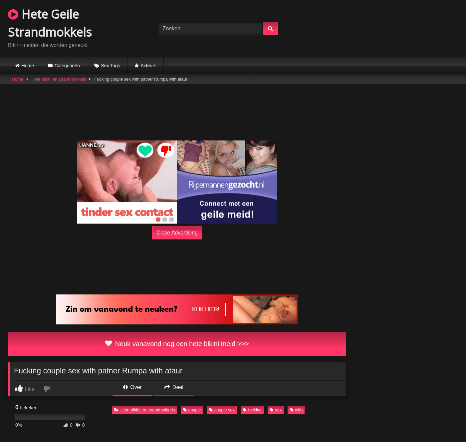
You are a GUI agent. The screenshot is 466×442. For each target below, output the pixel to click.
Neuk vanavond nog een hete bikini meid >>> (177, 343)
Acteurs (148, 65)
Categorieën (67, 65)
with (296, 409)
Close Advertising (177, 232)
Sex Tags (110, 65)
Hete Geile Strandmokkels (50, 23)
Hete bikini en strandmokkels (59, 79)
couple (192, 409)
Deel (173, 387)
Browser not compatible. (383, 28)
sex (276, 409)
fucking (252, 409)
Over (132, 387)
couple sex (222, 409)
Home (28, 65)
